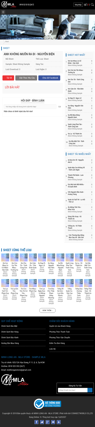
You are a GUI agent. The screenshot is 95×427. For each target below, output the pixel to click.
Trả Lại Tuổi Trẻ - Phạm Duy (5, 291)
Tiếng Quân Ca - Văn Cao (69, 291)
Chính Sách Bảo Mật (9, 326)
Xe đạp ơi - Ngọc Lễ (74, 98)
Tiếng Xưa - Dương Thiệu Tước (78, 292)
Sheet (7, 41)
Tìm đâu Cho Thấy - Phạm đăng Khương (51, 293)
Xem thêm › (47, 310)
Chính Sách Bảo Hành (9, 337)
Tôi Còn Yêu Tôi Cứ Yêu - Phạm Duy (23, 292)
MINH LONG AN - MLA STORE (46, 413)
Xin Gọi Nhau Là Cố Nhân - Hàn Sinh (5, 266)
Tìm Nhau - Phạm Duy (33, 290)
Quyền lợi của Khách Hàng (59, 326)
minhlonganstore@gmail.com (19, 370)
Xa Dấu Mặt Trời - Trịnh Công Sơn (88, 266)
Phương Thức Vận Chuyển (59, 337)
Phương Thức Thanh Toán (59, 332)
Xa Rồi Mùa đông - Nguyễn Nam (60, 266)
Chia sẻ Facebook (49, 78)
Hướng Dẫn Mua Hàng (10, 343)
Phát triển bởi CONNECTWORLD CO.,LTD (76, 413)
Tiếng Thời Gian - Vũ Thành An (88, 291)
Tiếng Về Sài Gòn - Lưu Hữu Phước (60, 292)
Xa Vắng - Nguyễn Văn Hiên (51, 265)
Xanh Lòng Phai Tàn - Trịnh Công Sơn (69, 266)
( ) (88, 4)
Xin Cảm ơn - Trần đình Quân (32, 265)
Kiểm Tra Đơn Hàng (57, 343)
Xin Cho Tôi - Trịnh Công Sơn (23, 265)
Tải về (8, 78)
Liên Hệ (52, 349)
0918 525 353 (13, 366)
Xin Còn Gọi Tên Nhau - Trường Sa (14, 266)
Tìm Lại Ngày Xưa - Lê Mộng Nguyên (42, 292)
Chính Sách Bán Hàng (9, 332)
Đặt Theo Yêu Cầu (26, 78)
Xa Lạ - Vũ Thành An (75, 134)
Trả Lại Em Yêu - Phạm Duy (14, 291)
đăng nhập (78, 5)
